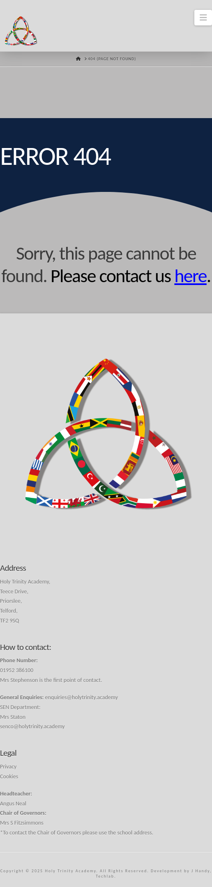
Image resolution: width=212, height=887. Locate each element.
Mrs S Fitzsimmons (22, 822)
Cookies (9, 776)
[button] (203, 17)
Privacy (8, 766)
